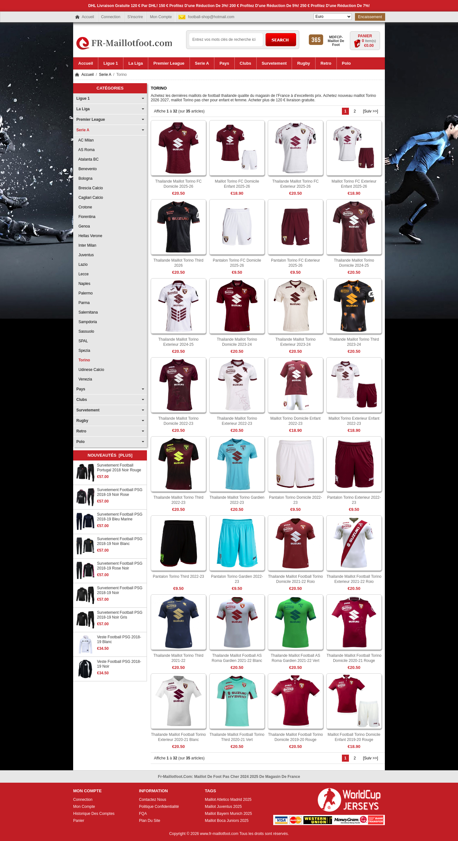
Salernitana (87, 312)
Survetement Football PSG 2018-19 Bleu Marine (119, 516)
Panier (365, 36)
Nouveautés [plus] (110, 455)
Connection (111, 17)
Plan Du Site (149, 820)
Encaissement (370, 17)
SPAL (82, 341)
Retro (81, 431)
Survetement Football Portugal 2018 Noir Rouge (119, 467)
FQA (143, 813)
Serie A (105, 74)
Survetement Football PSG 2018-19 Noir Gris (119, 615)
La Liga (83, 109)
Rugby (82, 420)
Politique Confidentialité (159, 806)
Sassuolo (85, 331)
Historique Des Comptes (93, 813)
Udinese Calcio (90, 369)
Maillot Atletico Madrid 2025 (228, 799)
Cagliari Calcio (89, 197)
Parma (83, 303)
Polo (80, 441)
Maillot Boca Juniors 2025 (226, 820)
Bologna (84, 178)
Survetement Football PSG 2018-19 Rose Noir (119, 565)
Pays (80, 389)
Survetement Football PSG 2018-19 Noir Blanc (119, 541)
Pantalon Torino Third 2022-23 (178, 576)
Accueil (88, 17)
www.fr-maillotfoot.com (219, 833)
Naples (83, 283)
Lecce (82, 274)
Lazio (81, 264)
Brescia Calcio (89, 188)
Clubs (81, 399)
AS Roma (85, 150)
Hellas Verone (89, 236)
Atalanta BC (87, 159)
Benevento (86, 169)
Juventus (85, 255)
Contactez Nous (152, 799)
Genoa (83, 226)
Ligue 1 (83, 98)
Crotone (84, 207)
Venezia (84, 379)
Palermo (84, 293)
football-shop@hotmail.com (211, 17)
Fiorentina (85, 216)
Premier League (90, 119)
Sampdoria (86, 322)
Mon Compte (161, 17)
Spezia (83, 350)
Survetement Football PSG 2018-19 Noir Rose (119, 492)
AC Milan (85, 140)
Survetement (88, 410)
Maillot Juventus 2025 (223, 806)
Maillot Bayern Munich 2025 (228, 813)
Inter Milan (86, 245)
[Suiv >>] (370, 111)
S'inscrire (135, 17)
